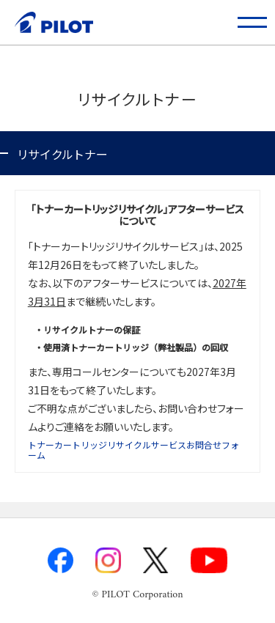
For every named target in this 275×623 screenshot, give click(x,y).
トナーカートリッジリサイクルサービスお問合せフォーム (133, 449)
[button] (252, 22)
